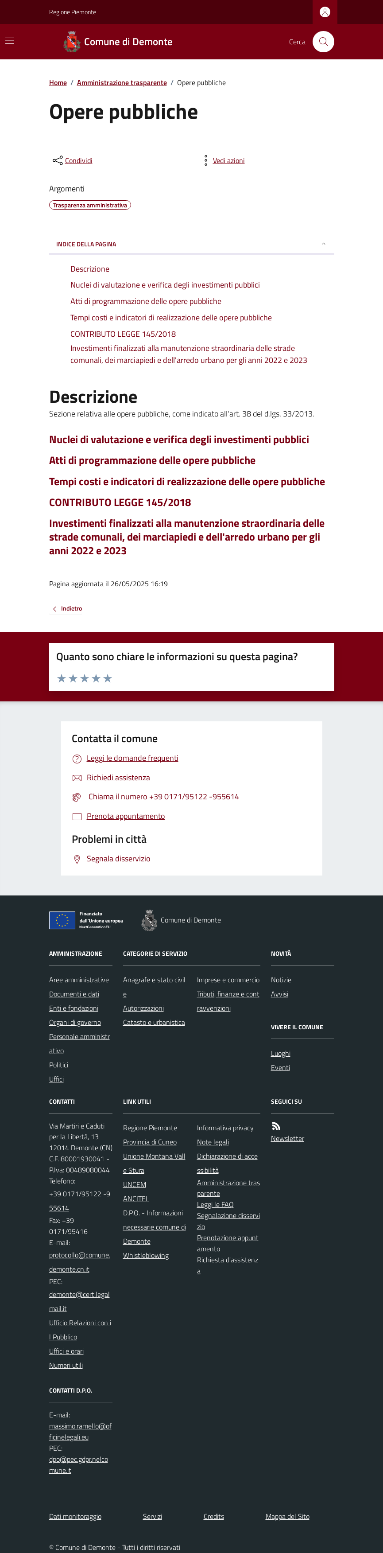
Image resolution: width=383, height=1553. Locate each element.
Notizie (281, 979)
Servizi (152, 1516)
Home (58, 82)
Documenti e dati (74, 994)
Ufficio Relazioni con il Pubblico (80, 1329)
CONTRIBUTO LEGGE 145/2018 (120, 502)
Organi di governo (75, 1022)
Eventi (280, 1067)
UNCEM (134, 1184)
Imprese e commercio (228, 979)
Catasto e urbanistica (154, 1022)
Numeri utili (66, 1365)
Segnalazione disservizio (228, 1221)
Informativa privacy (225, 1127)
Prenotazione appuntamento (228, 1243)
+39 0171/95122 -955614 (79, 1200)
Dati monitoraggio (75, 1516)
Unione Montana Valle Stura (154, 1163)
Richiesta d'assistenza (227, 1265)
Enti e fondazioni (73, 1008)
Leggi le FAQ (215, 1204)
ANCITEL (136, 1198)
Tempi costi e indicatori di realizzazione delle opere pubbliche (187, 481)
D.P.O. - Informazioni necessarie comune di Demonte (154, 1226)
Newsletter (287, 1138)
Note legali (213, 1142)
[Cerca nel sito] (320, 41)
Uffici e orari (66, 1351)
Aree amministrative (79, 979)
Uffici (56, 1079)
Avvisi (279, 994)
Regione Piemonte (72, 11)
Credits (214, 1516)
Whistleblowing (146, 1255)
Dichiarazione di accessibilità (227, 1163)
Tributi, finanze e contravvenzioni (228, 1001)
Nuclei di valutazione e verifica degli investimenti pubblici (179, 439)
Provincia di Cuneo (150, 1142)
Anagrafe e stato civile (154, 986)
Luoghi (280, 1053)
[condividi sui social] (71, 160)
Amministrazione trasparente (122, 82)
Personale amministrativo (79, 1043)
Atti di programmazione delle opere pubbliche (152, 460)
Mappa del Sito (287, 1516)
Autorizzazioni (143, 1008)
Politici (58, 1064)
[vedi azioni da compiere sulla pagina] (222, 160)
